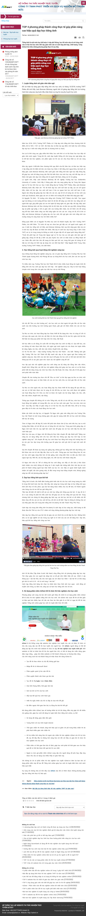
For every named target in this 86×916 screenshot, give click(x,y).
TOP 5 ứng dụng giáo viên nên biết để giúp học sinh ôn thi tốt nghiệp (46, 882)
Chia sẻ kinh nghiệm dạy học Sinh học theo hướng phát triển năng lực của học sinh (51, 838)
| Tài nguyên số (75, 907)
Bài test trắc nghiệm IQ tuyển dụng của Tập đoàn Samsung (43, 897)
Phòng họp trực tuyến (10, 39)
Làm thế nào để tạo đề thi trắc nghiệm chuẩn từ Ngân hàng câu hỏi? (46, 852)
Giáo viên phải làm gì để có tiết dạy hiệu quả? (39, 835)
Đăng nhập (5, 21)
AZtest (53, 771)
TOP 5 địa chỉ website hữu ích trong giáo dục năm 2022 (42, 863)
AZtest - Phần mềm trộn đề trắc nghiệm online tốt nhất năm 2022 (45, 885)
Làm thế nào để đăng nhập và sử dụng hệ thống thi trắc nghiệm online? (47, 876)
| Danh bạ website (65, 905)
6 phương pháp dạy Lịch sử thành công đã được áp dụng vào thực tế (47, 827)
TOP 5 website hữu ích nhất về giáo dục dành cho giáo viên (43, 879)
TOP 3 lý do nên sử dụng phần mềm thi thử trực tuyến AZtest (44, 860)
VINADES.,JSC (80, 911)
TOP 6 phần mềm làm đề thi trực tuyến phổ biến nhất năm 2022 (45, 888)
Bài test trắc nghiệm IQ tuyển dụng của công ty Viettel (41, 891)
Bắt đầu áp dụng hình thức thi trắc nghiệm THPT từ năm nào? (53, 788)
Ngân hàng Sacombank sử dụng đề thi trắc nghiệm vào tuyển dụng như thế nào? (50, 843)
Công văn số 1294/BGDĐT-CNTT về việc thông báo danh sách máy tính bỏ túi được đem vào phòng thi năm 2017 (12, 67)
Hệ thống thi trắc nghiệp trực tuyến (38, 3)
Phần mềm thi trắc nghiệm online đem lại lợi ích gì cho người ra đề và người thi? (50, 855)
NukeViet (64, 911)
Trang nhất (56, 905)
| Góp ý (82, 907)
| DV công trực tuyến (78, 905)
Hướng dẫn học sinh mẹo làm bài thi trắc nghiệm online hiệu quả (45, 849)
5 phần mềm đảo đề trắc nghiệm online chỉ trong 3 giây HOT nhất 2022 (47, 870)
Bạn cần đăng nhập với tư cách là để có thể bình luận (50, 813)
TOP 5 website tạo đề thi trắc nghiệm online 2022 (40, 894)
